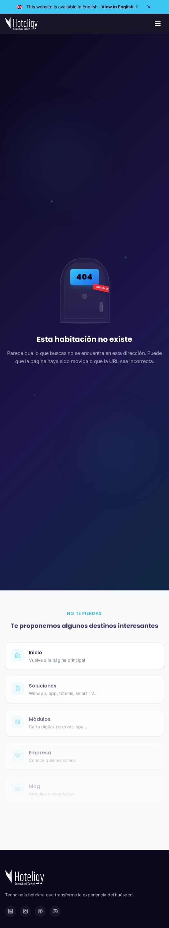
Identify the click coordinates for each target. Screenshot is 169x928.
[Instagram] (25, 911)
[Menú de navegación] (158, 23)
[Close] (149, 7)
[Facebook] (40, 911)
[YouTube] (55, 911)
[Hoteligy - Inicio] (21, 23)
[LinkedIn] (10, 911)
